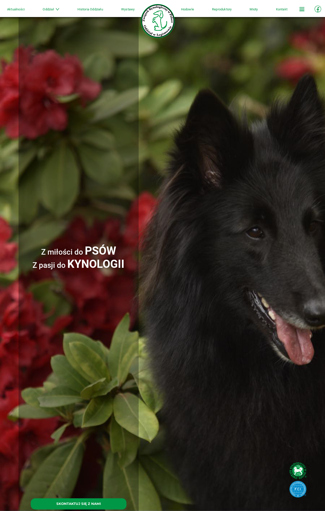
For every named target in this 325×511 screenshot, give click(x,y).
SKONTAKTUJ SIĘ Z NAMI (78, 504)
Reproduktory (215, 11)
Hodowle (184, 11)
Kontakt (268, 11)
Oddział (61, 11)
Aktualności (29, 11)
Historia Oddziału (96, 11)
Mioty (244, 11)
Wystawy (131, 11)
